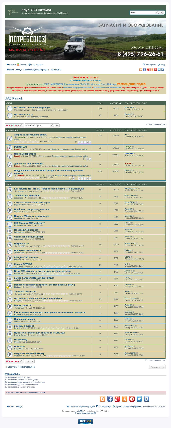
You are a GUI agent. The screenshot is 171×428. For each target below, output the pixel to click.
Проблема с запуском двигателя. (32, 209)
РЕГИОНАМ (20, 147)
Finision (128, 250)
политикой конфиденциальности (77, 88)
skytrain (21, 191)
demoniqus (18, 198)
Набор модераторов (25, 154)
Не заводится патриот (26, 230)
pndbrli (17, 280)
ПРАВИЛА (84, 84)
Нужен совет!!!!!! (23, 305)
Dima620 (21, 246)
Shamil (17, 212)
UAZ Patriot (13, 98)
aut (126, 134)
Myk (126, 264)
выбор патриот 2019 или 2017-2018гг (34, 278)
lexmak (17, 149)
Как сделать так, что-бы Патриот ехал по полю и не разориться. (49, 188)
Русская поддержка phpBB (85, 413)
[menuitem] (31, 65)
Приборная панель (24, 319)
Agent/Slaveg (130, 195)
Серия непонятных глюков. (29, 236)
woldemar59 (19, 253)
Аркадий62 (129, 107)
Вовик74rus (129, 326)
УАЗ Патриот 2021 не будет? (29, 223)
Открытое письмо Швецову (29, 353)
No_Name (18, 349)
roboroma (129, 154)
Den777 (21, 308)
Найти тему (95, 84)
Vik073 (127, 257)
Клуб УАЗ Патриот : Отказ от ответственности (25, 393)
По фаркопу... (21, 339)
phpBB (79, 411)
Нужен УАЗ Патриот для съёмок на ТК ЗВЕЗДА (39, 332)
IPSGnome (18, 225)
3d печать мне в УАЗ (25, 291)
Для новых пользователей (28, 163)
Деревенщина (131, 298)
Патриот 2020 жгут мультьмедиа (31, 216)
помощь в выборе (24, 326)
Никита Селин (20, 335)
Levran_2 (128, 271)
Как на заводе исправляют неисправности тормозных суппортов (50, 312)
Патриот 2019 (21, 243)
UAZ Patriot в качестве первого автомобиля (38, 298)
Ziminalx (17, 287)
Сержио (17, 342)
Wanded (21, 137)
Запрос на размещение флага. (30, 134)
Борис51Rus (19, 205)
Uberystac (18, 301)
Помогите (19, 346)
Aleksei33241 (19, 356)
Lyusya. (128, 147)
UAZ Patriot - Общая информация (32, 107)
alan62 (127, 291)
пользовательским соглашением (107, 88)
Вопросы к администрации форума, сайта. (70, 149)
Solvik (20, 267)
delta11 (17, 321)
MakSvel (17, 260)
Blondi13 (128, 114)
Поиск (104, 84)
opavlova (128, 312)
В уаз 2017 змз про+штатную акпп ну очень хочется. (42, 271)
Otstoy (127, 278)
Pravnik (17, 328)
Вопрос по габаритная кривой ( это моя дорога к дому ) (44, 284)
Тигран (128, 223)
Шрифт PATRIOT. (23, 264)
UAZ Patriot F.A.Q (23, 114)
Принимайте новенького (27, 250)
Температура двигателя (27, 195)
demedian (18, 218)
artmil (20, 294)
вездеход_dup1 (131, 188)
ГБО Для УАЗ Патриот (26, 257)
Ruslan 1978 (130, 243)
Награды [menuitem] (23, 65)
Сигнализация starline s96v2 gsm (32, 202)
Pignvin (17, 273)
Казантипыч (19, 232)
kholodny (18, 314)
